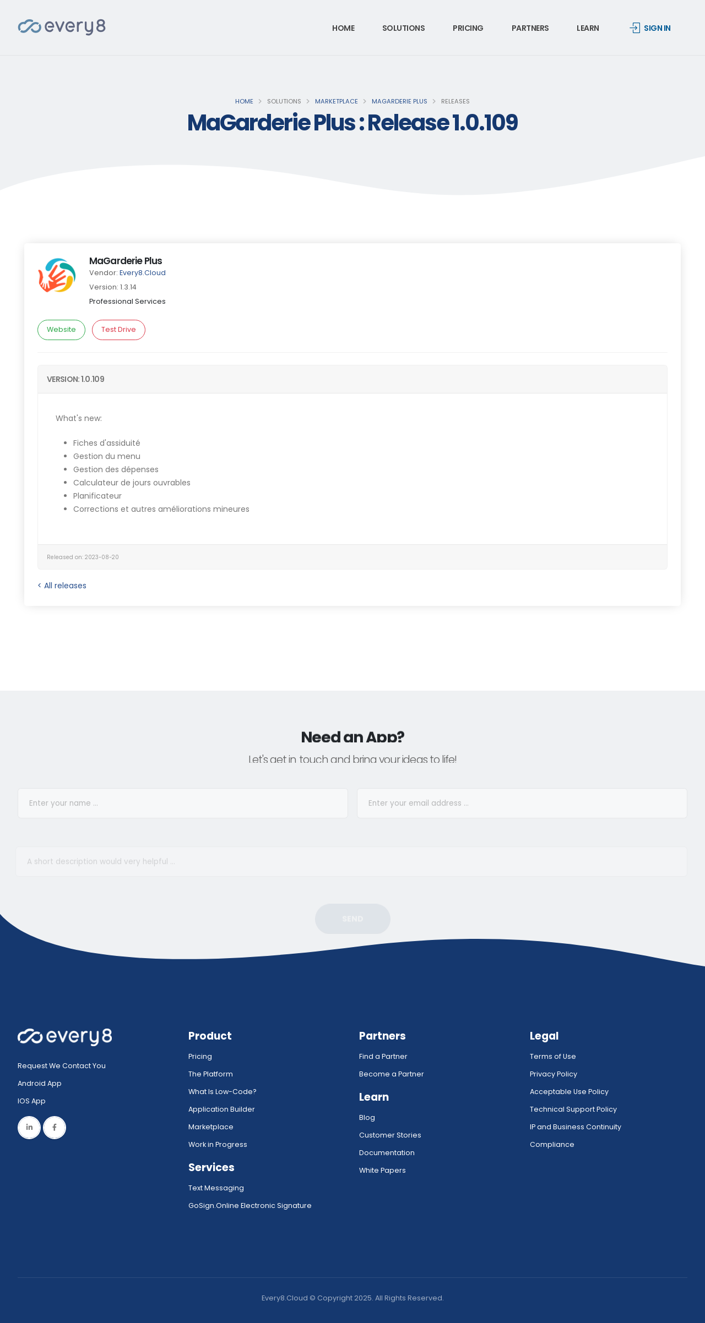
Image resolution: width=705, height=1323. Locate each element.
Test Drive (118, 329)
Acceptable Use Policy (569, 1091)
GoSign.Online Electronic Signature (250, 1205)
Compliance (552, 1144)
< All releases (61, 585)
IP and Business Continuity (575, 1126)
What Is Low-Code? (222, 1091)
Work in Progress (217, 1144)
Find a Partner (383, 1056)
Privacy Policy (553, 1074)
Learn (588, 28)
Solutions (403, 28)
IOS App (34, 1101)
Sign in (650, 28)
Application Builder (221, 1109)
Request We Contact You (62, 1065)
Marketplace (336, 101)
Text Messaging (216, 1188)
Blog (367, 1117)
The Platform (210, 1074)
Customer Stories (390, 1135)
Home (343, 28)
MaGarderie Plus (399, 101)
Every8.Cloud (143, 272)
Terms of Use (553, 1056)
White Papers (382, 1170)
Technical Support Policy (573, 1109)
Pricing (468, 28)
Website (61, 329)
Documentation (387, 1152)
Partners (530, 28)
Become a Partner (391, 1074)
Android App (40, 1083)
